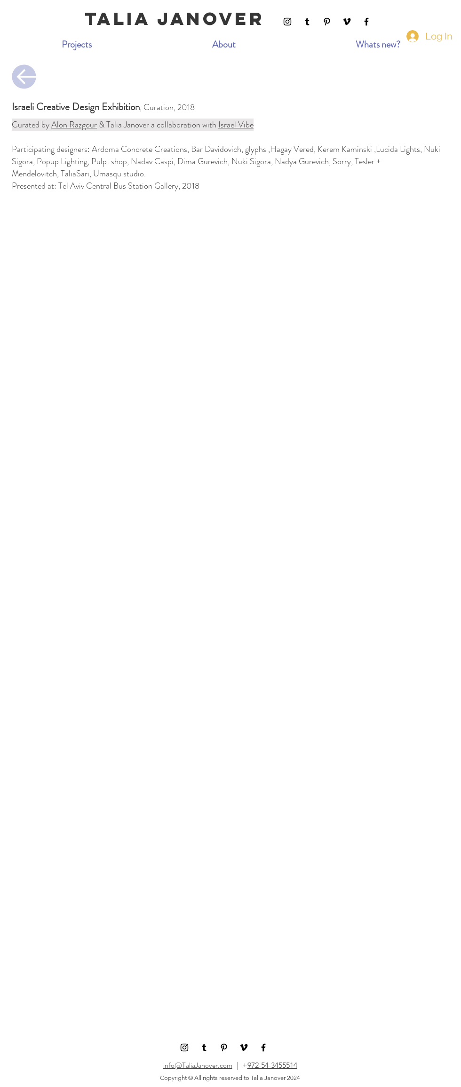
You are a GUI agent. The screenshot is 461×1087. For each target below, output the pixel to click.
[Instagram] (287, 21)
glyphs (255, 149)
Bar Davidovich (216, 149)
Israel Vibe (236, 125)
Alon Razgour (74, 125)
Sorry (342, 161)
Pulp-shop (109, 161)
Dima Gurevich (202, 161)
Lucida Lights (398, 149)
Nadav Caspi (152, 161)
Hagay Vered (292, 149)
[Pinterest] (327, 21)
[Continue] (24, 76)
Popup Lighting (62, 161)
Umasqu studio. (119, 173)
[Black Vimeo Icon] (347, 21)
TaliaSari (75, 173)
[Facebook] (366, 21)
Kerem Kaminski (345, 149)
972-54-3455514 (272, 1065)
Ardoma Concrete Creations (139, 149)
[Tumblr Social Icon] (307, 21)
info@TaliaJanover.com (197, 1065)
